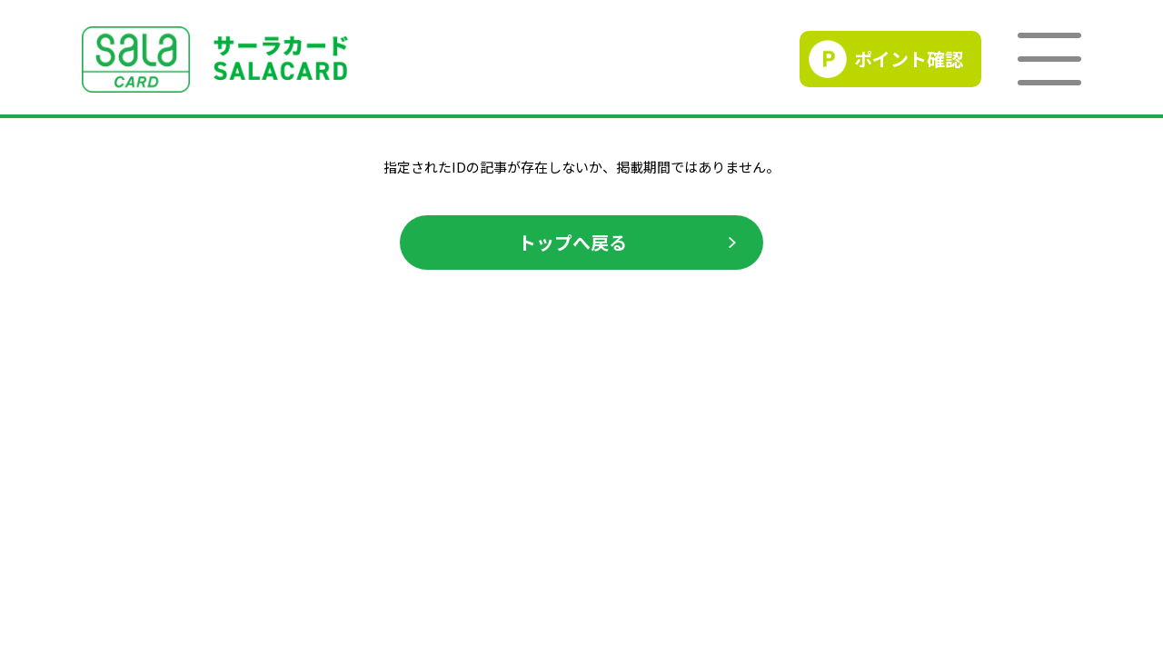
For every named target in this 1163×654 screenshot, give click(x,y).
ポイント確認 (908, 58)
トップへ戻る (572, 242)
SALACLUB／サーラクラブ (215, 59)
